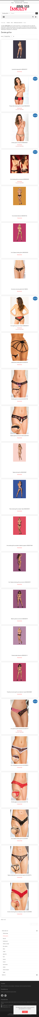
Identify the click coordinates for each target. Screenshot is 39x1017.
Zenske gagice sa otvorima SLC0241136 (19, 801)
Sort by (2, 36)
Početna (8, 22)
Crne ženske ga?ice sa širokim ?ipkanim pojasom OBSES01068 (19, 545)
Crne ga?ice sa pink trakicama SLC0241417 (19, 728)
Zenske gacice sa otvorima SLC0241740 (19, 399)
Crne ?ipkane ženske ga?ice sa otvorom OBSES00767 (20, 582)
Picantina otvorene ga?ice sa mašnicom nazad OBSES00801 (19, 692)
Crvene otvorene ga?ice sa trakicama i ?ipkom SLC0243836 (19, 911)
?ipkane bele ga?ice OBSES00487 (19, 472)
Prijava (12, 2)
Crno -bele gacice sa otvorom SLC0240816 (19, 765)
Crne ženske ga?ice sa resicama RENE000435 (19, 179)
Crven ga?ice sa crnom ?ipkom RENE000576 (19, 325)
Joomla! (8, 1014)
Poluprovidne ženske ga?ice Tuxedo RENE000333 (19, 106)
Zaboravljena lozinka (18, 2)
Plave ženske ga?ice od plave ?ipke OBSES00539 (19, 508)
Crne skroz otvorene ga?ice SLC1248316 (19, 289)
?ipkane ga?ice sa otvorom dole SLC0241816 (19, 435)
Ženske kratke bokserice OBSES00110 (19, 655)
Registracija (25, 2)
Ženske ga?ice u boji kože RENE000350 (19, 142)
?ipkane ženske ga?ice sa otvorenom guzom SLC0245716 (19, 875)
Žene (12, 22)
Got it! (25, 1011)
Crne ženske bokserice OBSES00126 (19, 215)
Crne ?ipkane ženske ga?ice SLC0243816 (19, 838)
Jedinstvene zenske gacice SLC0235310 (19, 362)
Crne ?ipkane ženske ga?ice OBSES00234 (19, 252)
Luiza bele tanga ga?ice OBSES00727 (19, 69)
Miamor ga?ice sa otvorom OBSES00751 (19, 618)
